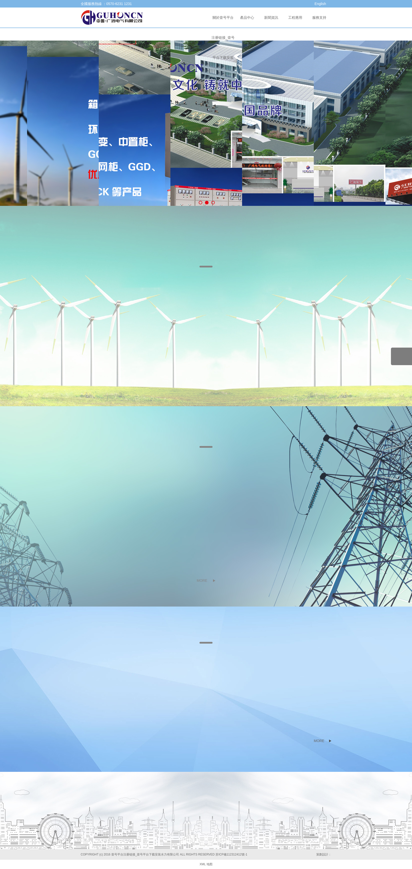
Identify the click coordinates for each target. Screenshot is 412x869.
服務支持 (319, 18)
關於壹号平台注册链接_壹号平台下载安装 (223, 38)
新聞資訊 (271, 18)
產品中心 (247, 18)
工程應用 (295, 18)
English (320, 4)
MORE (202, 580)
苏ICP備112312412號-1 (231, 854)
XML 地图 (206, 864)
